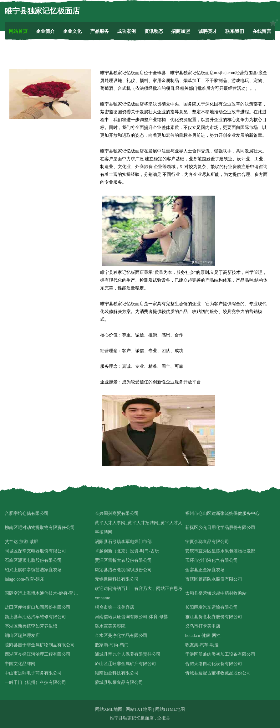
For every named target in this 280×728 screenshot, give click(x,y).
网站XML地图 (108, 709)
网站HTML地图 (170, 709)
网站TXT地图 (139, 709)
